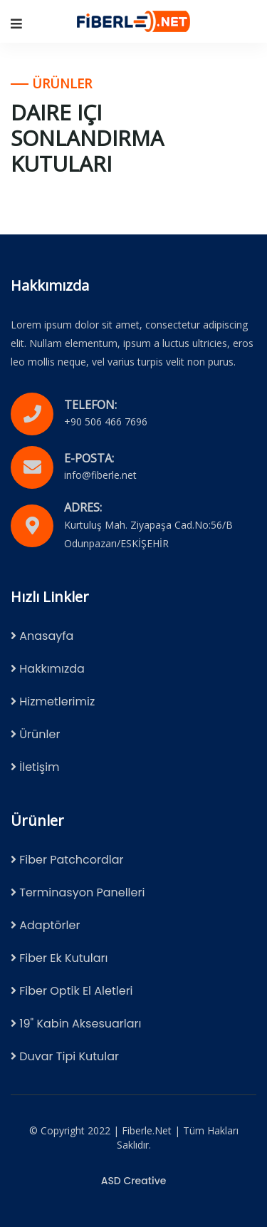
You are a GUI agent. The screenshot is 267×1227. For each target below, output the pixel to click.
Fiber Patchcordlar (67, 859)
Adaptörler (45, 925)
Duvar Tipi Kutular (65, 1056)
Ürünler (35, 734)
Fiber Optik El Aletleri (72, 991)
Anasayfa (42, 636)
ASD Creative (134, 1181)
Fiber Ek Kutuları (59, 958)
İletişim (35, 767)
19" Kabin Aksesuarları (76, 1023)
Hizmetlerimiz (53, 701)
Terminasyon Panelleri (78, 892)
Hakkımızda (48, 669)
